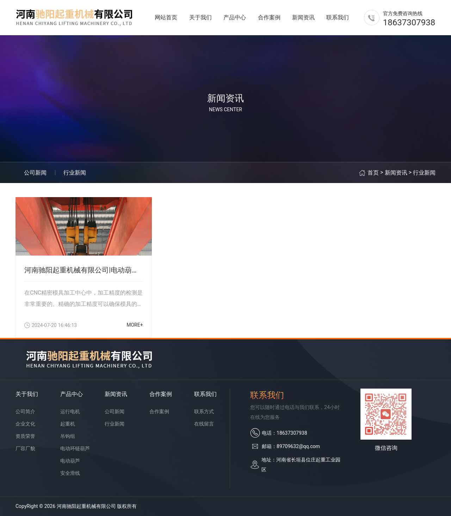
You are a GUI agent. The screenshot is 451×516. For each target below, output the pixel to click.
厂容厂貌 (25, 448)
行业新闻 (74, 172)
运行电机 (70, 411)
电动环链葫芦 (75, 448)
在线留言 (204, 424)
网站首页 (166, 17)
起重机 (67, 424)
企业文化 (25, 424)
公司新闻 (35, 172)
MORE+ (134, 325)
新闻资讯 (303, 17)
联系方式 (204, 411)
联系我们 (337, 17)
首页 (373, 172)
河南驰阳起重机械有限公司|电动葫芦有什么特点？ (83, 270)
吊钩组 (67, 436)
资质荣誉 (25, 436)
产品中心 (234, 17)
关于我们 (200, 17)
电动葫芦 (70, 461)
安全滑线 (70, 473)
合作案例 (269, 17)
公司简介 (25, 411)
